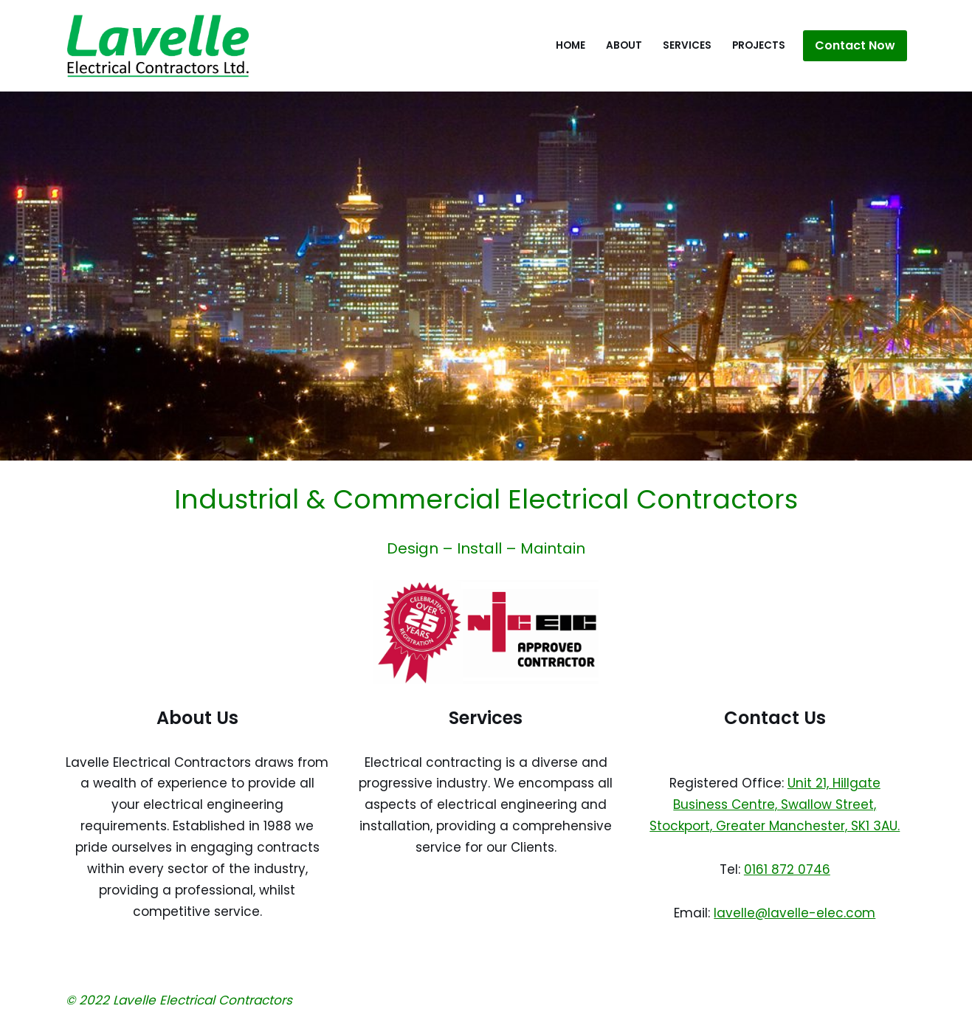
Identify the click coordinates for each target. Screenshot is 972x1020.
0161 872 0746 (787, 869)
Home (570, 45)
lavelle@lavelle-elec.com (794, 913)
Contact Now (855, 45)
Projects (758, 45)
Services (687, 45)
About (624, 45)
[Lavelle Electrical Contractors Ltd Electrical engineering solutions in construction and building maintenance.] (158, 45)
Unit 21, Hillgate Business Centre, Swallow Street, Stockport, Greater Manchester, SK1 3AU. (774, 804)
